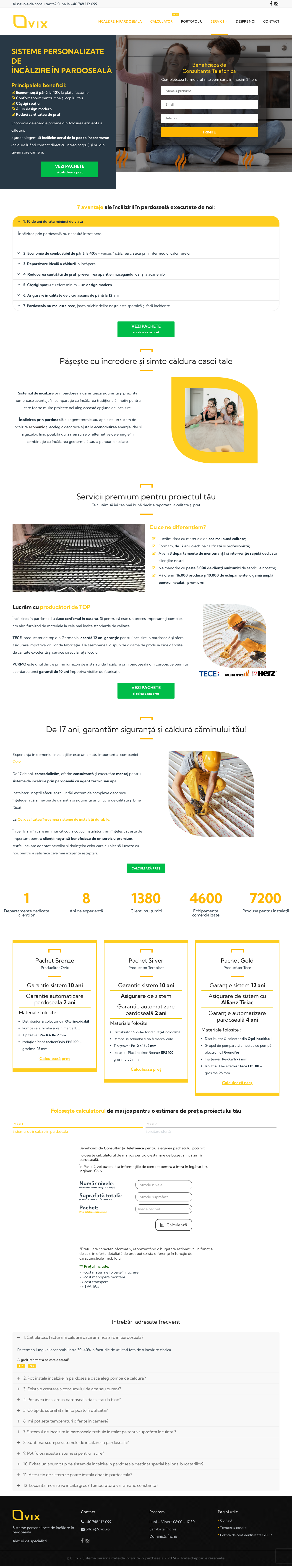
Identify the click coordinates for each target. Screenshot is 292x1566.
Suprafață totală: (107, 1196)
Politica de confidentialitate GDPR (246, 1535)
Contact (226, 1520)
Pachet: (107, 1208)
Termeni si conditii (233, 1527)
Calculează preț (146, 868)
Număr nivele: (107, 1184)
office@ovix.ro (98, 1529)
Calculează (173, 1224)
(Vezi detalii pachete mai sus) (93, 1212)
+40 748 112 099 (84, 4)
